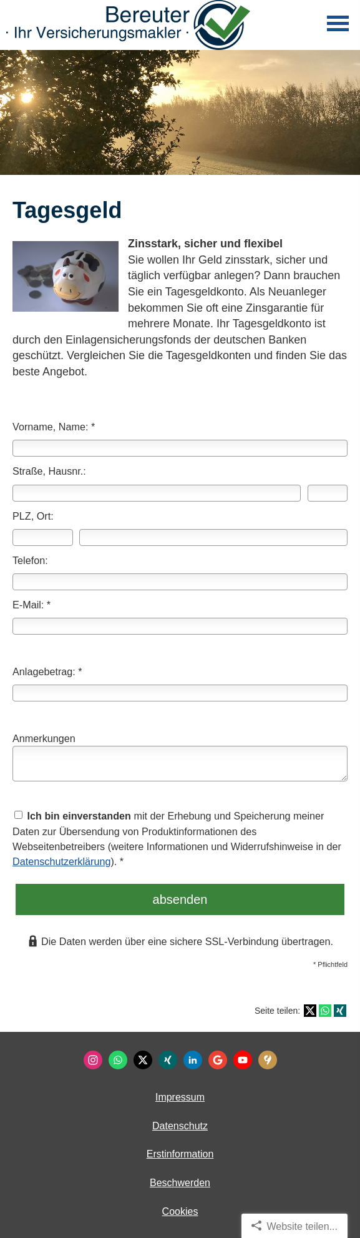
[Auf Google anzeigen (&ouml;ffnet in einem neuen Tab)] (217, 1060)
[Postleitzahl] (42, 537)
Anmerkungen (43, 738)
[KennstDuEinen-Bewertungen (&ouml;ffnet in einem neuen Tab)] (267, 1060)
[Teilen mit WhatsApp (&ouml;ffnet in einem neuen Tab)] (325, 1010)
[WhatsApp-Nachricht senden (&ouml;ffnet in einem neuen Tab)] (118, 1060)
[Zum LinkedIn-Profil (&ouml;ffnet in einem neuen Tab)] (192, 1060)
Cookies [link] (180, 1211)
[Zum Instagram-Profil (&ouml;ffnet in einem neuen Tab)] (93, 1060)
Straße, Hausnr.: (49, 471)
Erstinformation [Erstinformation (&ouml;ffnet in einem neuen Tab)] (180, 1154)
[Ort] (213, 537)
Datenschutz (180, 1126)
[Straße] (156, 493)
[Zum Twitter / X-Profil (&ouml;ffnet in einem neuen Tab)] (143, 1060)
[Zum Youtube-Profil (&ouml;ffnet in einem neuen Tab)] (242, 1060)
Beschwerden (180, 1182)
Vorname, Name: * (53, 426)
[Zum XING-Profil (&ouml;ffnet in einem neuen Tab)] (167, 1060)
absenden (180, 899)
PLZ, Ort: (33, 516)
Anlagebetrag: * (47, 671)
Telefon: (30, 560)
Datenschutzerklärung (61, 861)
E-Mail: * (31, 604)
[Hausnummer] (328, 493)
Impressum (180, 1097)
